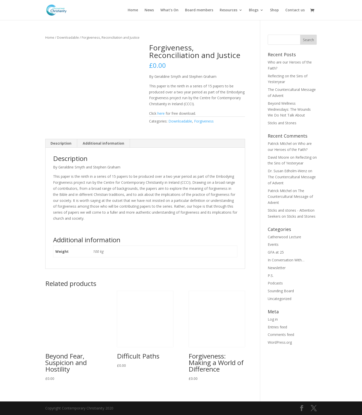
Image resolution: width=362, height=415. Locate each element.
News (149, 10)
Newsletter (277, 267)
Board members (199, 10)
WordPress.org (280, 342)
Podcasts (275, 283)
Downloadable (68, 37)
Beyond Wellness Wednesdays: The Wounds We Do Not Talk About (289, 109)
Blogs (253, 10)
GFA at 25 (276, 252)
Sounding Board (281, 290)
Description (61, 143)
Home (133, 10)
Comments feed (281, 334)
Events (273, 244)
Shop (274, 10)
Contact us (295, 10)
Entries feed (277, 327)
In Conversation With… (286, 260)
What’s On (169, 10)
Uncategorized (279, 298)
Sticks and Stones (282, 123)
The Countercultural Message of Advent (290, 196)
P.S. (271, 275)
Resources (228, 10)
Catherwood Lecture (284, 236)
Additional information (103, 143)
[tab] (61, 143)
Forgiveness (204, 121)
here (161, 113)
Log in (273, 319)
